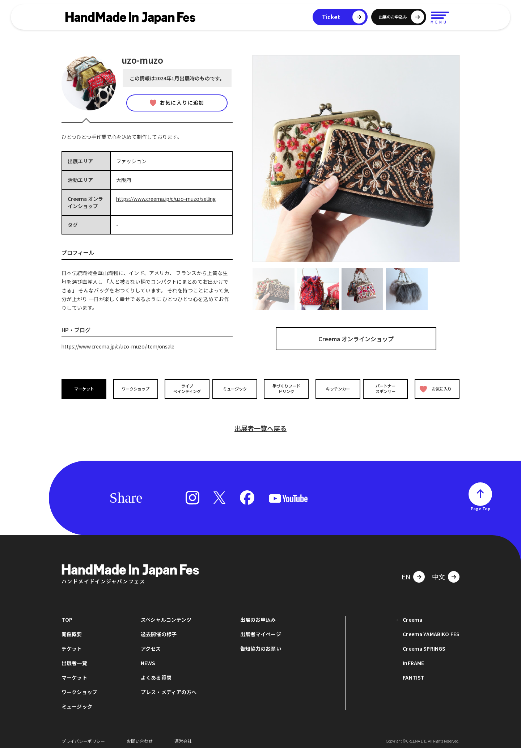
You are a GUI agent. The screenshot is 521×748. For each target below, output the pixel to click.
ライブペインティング (185, 389)
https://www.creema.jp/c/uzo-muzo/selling (168, 198)
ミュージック (236, 388)
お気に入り (435, 388)
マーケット (85, 388)
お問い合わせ (140, 737)
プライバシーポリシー (83, 737)
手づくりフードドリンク (285, 389)
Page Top (480, 504)
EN (406, 572)
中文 (438, 572)
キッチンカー (336, 388)
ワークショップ (135, 388)
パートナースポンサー (386, 389)
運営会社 (183, 737)
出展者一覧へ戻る (260, 424)
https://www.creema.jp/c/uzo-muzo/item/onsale (120, 346)
